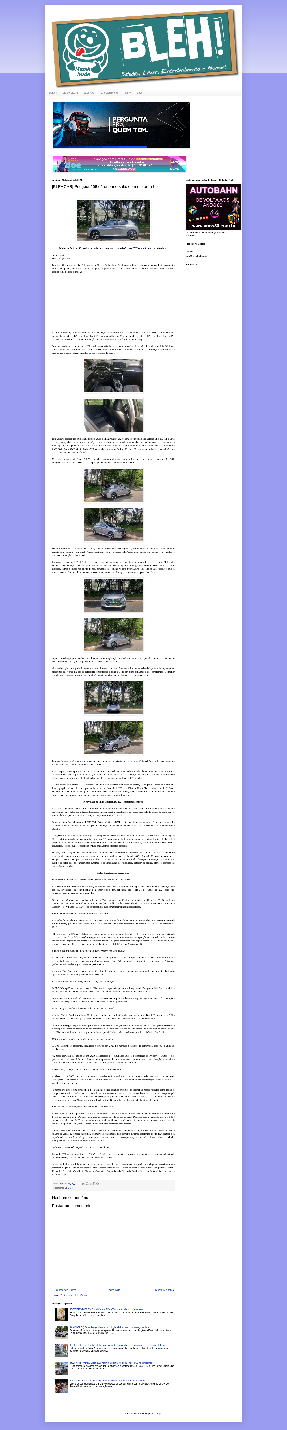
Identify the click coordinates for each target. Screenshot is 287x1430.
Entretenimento (109, 92)
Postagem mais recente (64, 1290)
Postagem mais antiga (163, 1290)
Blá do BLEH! (70, 92)
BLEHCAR (89, 92)
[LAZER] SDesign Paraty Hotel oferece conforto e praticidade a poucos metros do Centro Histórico (118, 1345)
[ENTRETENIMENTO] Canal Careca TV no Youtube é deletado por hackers (106, 1309)
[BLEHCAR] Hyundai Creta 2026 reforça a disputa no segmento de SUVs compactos (111, 1363)
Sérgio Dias (64, 255)
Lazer (140, 92)
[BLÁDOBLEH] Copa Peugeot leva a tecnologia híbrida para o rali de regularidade (110, 1327)
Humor (128, 92)
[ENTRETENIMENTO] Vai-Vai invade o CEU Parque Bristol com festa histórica (108, 1380)
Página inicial (113, 1290)
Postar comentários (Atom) (74, 1295)
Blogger (158, 1413)
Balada (53, 92)
